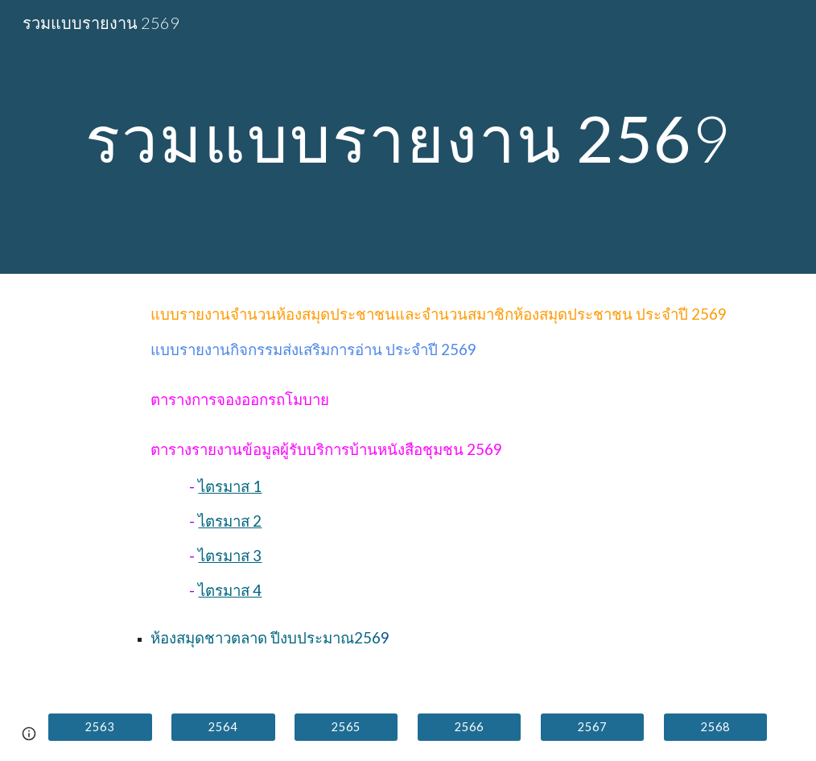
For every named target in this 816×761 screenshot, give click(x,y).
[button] (29, 733)
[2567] (592, 727)
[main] (407, 136)
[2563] (99, 727)
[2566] (469, 727)
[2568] (715, 727)
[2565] (346, 727)
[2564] (222, 727)
